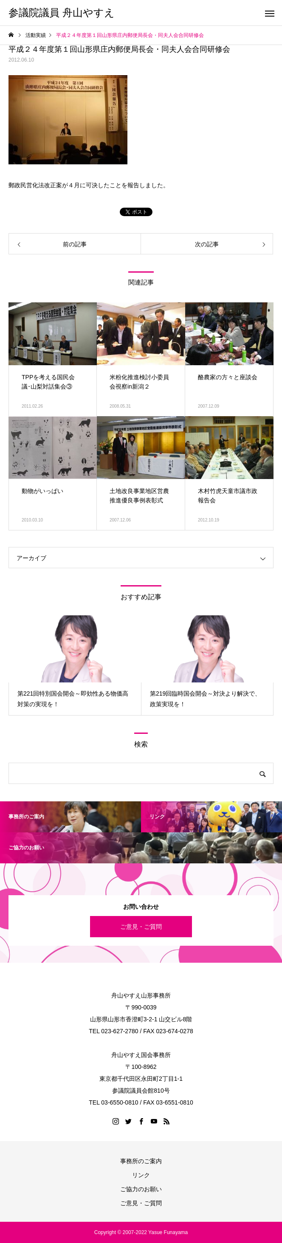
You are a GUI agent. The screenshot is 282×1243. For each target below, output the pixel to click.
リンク (141, 1175)
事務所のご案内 (141, 1161)
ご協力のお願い (141, 1189)
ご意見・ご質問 (141, 926)
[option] (74, 665)
